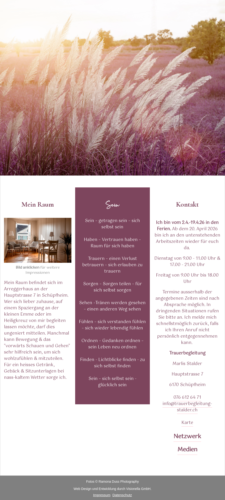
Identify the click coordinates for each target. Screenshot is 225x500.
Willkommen (62, 8)
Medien (187, 450)
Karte (187, 422)
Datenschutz (122, 495)
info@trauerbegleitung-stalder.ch (187, 407)
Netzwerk (187, 437)
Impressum (102, 495)
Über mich (165, 8)
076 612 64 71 (187, 397)
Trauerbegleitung (114, 8)
